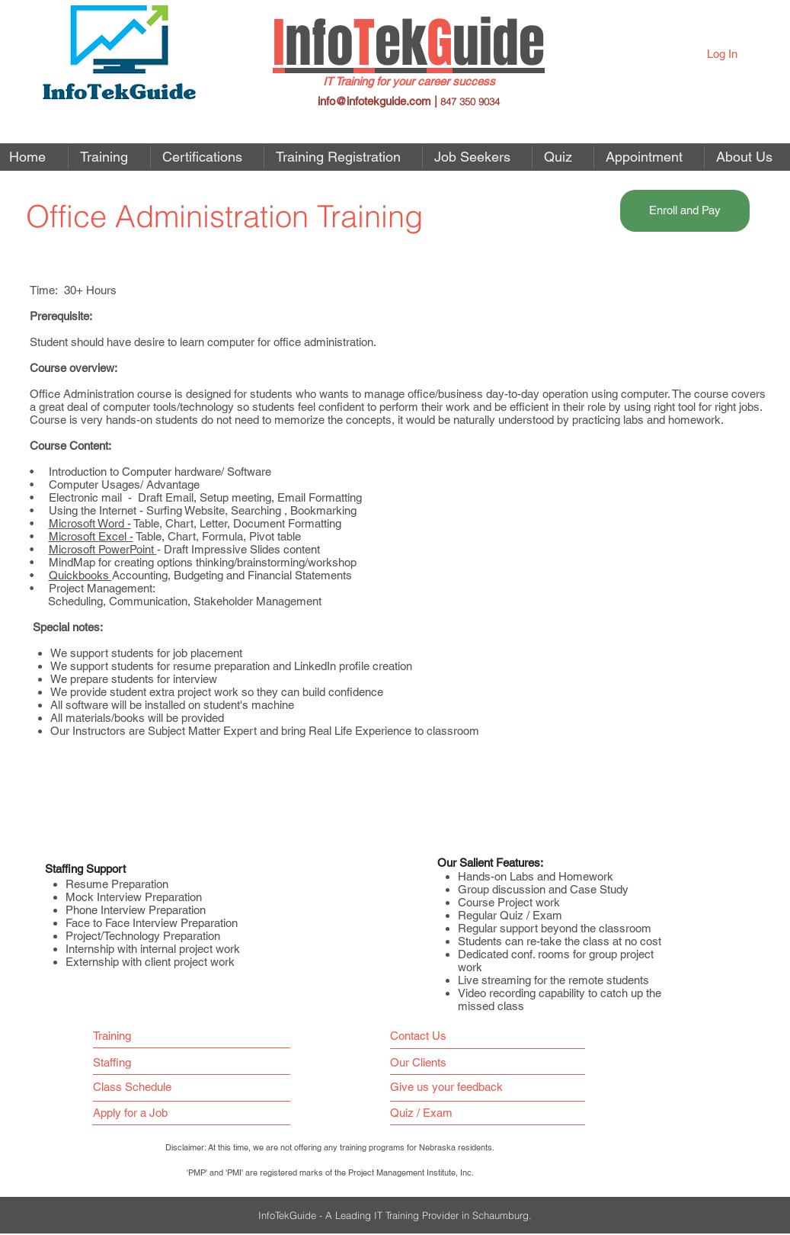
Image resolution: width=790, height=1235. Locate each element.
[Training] (117, 1036)
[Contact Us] (421, 1036)
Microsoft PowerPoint (103, 549)
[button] (477, 157)
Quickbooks (80, 575)
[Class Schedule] (167, 1087)
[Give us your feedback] (453, 1087)
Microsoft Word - (90, 523)
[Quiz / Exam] (425, 1113)
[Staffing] (117, 1062)
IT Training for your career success (409, 81)
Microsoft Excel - (91, 536)
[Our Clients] (423, 1062)
